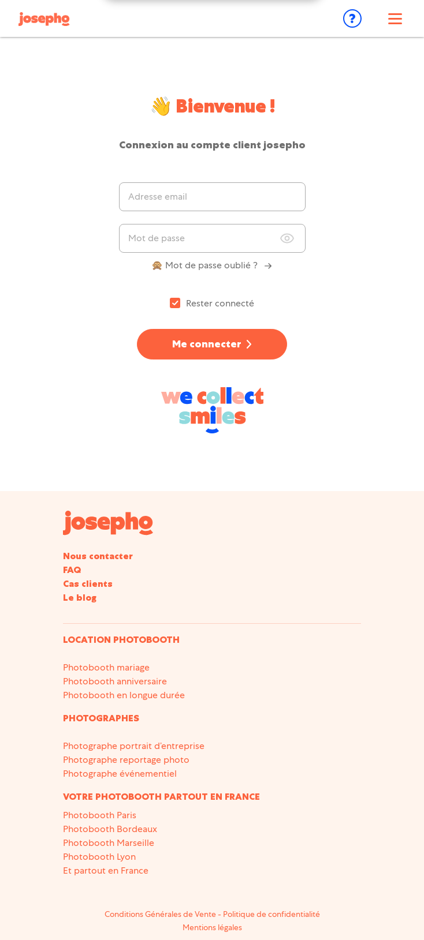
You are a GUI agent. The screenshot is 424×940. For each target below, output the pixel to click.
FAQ (72, 570)
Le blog (79, 597)
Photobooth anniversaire (115, 681)
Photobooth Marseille (108, 843)
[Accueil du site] (108, 522)
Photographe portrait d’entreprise (133, 746)
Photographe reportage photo (126, 760)
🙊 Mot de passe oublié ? (212, 265)
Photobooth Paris (99, 815)
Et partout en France (105, 870)
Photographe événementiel (120, 773)
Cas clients (88, 584)
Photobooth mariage (106, 667)
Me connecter (206, 344)
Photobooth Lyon (99, 857)
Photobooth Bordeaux (110, 829)
